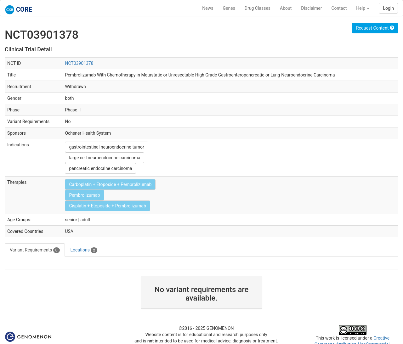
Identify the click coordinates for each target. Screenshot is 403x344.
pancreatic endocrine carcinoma (100, 168)
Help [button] (362, 8)
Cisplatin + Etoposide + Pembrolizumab (107, 205)
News (207, 8)
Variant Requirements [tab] (35, 250)
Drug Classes (257, 8)
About (286, 8)
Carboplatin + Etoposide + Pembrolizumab (110, 184)
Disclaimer (311, 8)
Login (388, 8)
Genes (229, 8)
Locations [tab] (84, 250)
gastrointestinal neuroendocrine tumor (106, 146)
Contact (339, 8)
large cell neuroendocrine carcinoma (104, 157)
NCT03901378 (79, 63)
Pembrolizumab (84, 195)
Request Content (375, 28)
